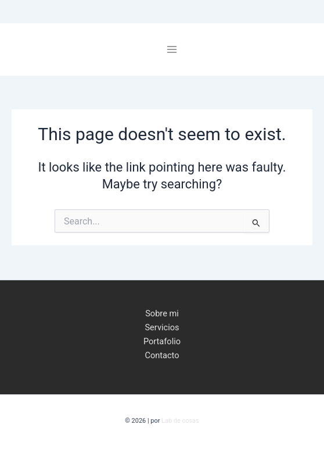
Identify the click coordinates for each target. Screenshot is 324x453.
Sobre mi (162, 313)
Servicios (162, 327)
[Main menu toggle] (172, 49)
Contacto (162, 355)
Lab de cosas (180, 421)
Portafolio (162, 341)
